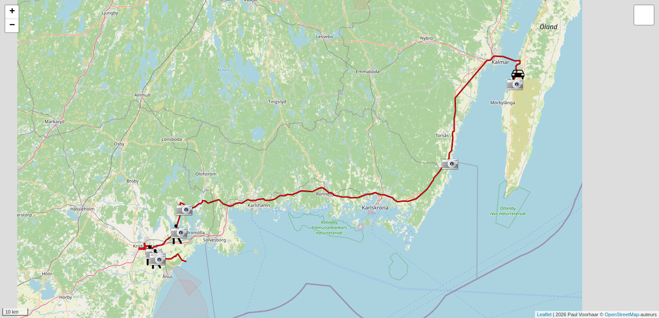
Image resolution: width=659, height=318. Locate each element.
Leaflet (544, 314)
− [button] (12, 25)
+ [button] (12, 12)
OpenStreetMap (622, 314)
